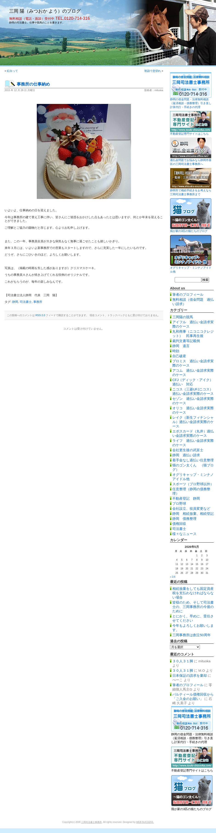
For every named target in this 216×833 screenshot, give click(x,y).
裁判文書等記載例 (186, 341)
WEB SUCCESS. (145, 822)
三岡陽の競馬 (182, 317)
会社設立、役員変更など (191, 508)
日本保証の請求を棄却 (189, 675)
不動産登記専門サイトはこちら (189, 133)
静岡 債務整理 (184, 519)
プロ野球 (179, 503)
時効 (175, 351)
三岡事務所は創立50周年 (191, 635)
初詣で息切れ (152, 70)
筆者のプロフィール (187, 294)
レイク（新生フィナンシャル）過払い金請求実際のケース (193, 421)
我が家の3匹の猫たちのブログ (188, 231)
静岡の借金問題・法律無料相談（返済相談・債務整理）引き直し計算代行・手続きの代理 (190, 103)
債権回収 (179, 524)
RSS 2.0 (40, 315)
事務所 (37, 302)
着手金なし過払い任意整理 (193, 460)
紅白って (12, 70)
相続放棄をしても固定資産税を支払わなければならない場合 (193, 593)
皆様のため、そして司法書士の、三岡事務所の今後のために (193, 606)
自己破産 (179, 356)
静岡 (15, 302)
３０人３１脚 (182, 661)
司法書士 (26, 302)
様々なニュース (184, 534)
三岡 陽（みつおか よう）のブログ (45, 11)
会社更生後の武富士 (187, 450)
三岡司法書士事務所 (91, 822)
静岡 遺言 (181, 346)
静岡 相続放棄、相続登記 (193, 513)
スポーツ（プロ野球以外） (193, 484)
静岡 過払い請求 (186, 455)
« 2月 (173, 577)
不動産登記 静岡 (186, 498)
